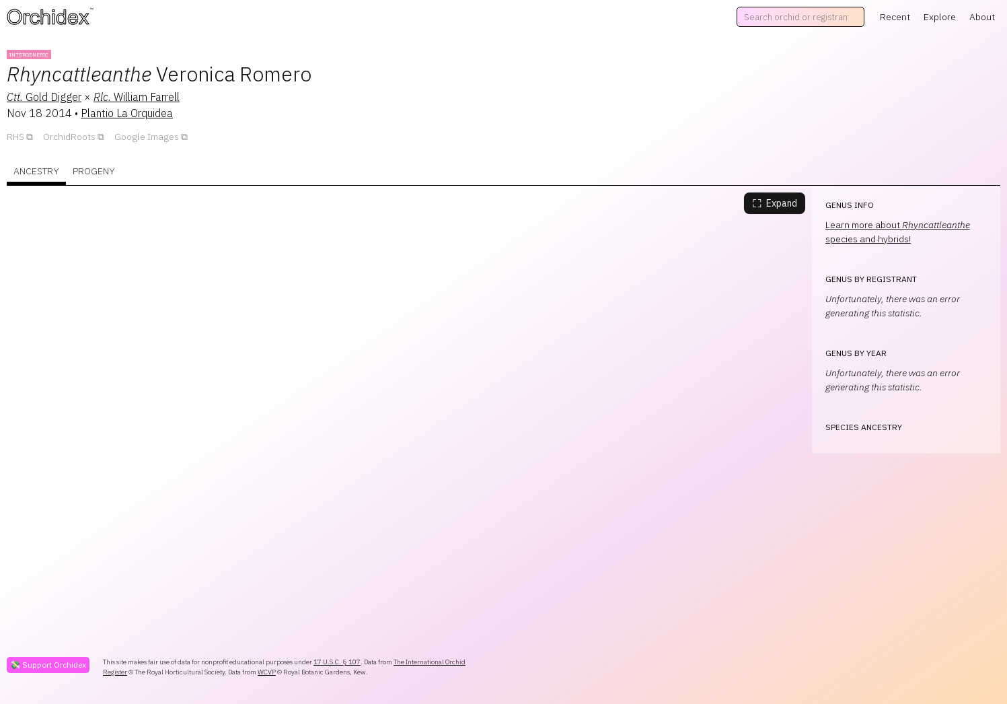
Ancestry (36, 171)
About (982, 17)
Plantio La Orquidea (127, 113)
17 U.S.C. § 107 (337, 662)
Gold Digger (44, 97)
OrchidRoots (69, 137)
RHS (15, 137)
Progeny (94, 171)
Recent (895, 17)
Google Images (146, 137)
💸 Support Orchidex (48, 665)
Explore (940, 17)
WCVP (267, 672)
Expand (774, 203)
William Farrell (137, 97)
